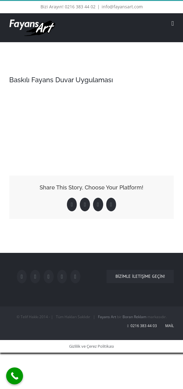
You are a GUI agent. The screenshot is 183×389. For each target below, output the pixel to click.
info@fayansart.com (122, 7)
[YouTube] (49, 276)
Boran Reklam (134, 316)
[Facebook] (22, 276)
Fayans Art (107, 316)
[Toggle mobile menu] (172, 23)
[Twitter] (35, 276)
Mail (168, 325)
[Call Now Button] (14, 375)
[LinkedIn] (62, 276)
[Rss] (75, 276)
